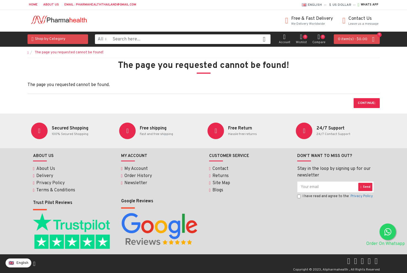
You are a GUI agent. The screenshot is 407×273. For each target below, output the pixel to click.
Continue (366, 103)
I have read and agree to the (335, 197)
